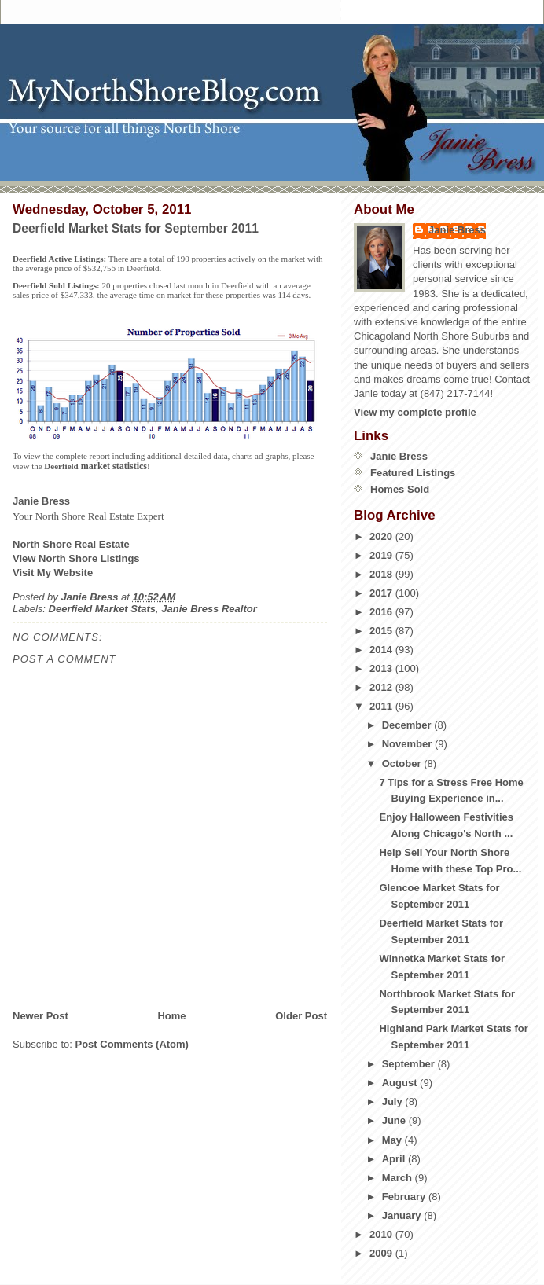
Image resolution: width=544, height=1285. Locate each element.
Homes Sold (399, 489)
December (408, 725)
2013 (382, 668)
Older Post (301, 1016)
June (395, 1120)
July (394, 1101)
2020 (382, 536)
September (410, 1064)
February (405, 1196)
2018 (382, 574)
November (408, 744)
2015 (382, 631)
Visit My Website (53, 572)
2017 (382, 593)
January (403, 1215)
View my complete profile (415, 412)
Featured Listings (412, 473)
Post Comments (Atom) (132, 1044)
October (403, 763)
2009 (382, 1253)
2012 (382, 687)
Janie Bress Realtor (208, 609)
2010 (382, 1234)
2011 (382, 706)
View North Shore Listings (76, 558)
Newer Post (40, 1016)
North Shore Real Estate (71, 544)
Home (171, 1016)
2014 (382, 649)
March (398, 1178)
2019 (382, 555)
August (401, 1083)
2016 (382, 612)
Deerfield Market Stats (102, 609)
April (395, 1159)
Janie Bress (457, 230)
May (393, 1140)
